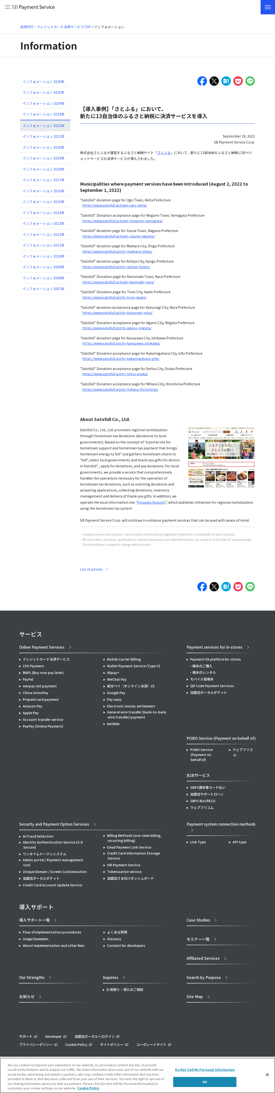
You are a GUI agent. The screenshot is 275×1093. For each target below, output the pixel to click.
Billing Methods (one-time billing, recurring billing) (134, 838)
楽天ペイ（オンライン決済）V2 (131, 686)
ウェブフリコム (243, 752)
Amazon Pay (32, 706)
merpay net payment (40, 686)
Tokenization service (124, 871)
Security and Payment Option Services (54, 824)
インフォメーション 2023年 (43, 114)
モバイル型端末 (202, 679)
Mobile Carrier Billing (124, 659)
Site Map (195, 996)
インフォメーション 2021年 (43, 136)
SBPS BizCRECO (202, 800)
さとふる (164, 152)
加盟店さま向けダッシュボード (130, 878)
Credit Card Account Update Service (52, 885)
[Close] (267, 1075)
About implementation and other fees (53, 945)
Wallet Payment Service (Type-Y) (133, 665)
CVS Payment (33, 665)
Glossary (114, 938)
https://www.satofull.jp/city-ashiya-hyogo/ (116, 266)
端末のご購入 (202, 665)
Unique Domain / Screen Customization (55, 871)
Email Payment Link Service (129, 847)
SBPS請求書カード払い (208, 787)
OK (204, 1082)
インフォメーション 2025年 (43, 92)
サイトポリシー (112, 1044)
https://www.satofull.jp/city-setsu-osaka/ (115, 373)
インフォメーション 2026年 (43, 81)
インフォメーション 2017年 (43, 179)
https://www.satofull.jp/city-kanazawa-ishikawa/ (121, 343)
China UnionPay (35, 692)
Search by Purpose (204, 977)
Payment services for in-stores (214, 647)
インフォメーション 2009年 (43, 267)
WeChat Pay (116, 679)
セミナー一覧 (198, 939)
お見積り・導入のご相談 (124, 989)
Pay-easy (114, 699)
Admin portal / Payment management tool (53, 862)
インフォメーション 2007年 (43, 288)
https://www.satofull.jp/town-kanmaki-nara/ (118, 282)
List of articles (91, 569)
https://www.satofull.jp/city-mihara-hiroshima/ (120, 389)
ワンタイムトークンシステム (44, 853)
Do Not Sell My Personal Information (205, 1069)
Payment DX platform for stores (215, 659)
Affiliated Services (203, 958)
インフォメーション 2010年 (43, 256)
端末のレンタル (204, 672)
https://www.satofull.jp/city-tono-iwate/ (114, 297)
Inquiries (110, 977)
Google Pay (116, 692)
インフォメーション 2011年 (43, 245)
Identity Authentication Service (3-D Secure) (53, 845)
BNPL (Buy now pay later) (43, 672)
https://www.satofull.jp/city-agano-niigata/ (116, 328)
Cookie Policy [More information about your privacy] (88, 1088)
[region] (137, 1075)
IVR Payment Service (123, 864)
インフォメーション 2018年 (43, 169)
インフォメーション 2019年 (43, 158)
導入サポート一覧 (34, 920)
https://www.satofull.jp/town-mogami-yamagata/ (122, 220)
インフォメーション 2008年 (43, 278)
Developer (53, 1036)
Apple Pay (31, 712)
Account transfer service (43, 719)
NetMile (113, 723)
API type (239, 841)
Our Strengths (32, 977)
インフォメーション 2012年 (43, 234)
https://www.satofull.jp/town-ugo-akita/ (114, 205)
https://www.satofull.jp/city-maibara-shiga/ (117, 251)
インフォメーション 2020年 (43, 147)
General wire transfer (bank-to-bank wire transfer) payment (136, 714)
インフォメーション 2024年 (43, 103)
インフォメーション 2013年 (43, 223)
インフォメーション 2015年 (43, 201)
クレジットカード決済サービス (46, 659)
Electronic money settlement (131, 706)
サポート (26, 1036)
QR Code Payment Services (212, 685)
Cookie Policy (76, 1044)
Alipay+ (113, 672)
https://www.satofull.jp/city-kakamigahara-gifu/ (120, 358)
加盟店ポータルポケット (41, 878)
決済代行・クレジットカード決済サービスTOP (55, 26)
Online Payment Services (41, 647)
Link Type (198, 841)
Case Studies (198, 920)
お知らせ (26, 996)
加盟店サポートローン (206, 794)
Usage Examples (35, 938)
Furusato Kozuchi (151, 502)
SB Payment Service (30, 7)
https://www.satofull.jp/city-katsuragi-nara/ (117, 312)
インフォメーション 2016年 (43, 190)
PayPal (28, 679)
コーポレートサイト (151, 1044)
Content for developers (126, 945)
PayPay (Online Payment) (43, 726)
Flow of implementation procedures (52, 932)
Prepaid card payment (41, 699)
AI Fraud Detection (38, 836)
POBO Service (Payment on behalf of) (201, 754)
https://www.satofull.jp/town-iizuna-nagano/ (118, 236)
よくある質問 (117, 932)
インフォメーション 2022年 (43, 125)
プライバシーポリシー (36, 1044)
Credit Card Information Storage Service (133, 856)
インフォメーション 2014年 (43, 212)
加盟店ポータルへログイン (94, 1036)
